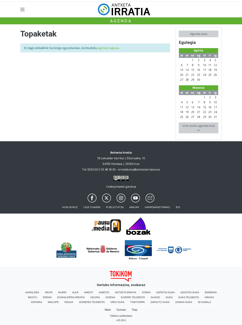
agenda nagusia (108, 48)
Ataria (146, 292)
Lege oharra (91, 207)
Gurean (121, 309)
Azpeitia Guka (165, 292)
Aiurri (62, 292)
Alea (75, 292)
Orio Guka (117, 302)
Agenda (121, 21)
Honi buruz (70, 207)
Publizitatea (115, 207)
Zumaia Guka (183, 302)
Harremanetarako (157, 207)
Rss (178, 207)
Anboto (104, 292)
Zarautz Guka (160, 302)
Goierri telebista (133, 297)
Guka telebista (188, 297)
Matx (108, 309)
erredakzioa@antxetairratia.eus (139, 169)
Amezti (88, 292)
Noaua (68, 302)
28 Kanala (204, 302)
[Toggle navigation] (22, 9)
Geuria (95, 297)
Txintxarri (137, 302)
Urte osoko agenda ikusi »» (198, 128)
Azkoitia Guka (189, 292)
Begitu (32, 297)
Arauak (134, 207)
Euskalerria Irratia (71, 297)
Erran (47, 297)
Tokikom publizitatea (121, 315)
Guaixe (155, 297)
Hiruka (209, 297)
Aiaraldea (32, 292)
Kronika (36, 302)
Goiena (110, 297)
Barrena (211, 292)
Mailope (53, 302)
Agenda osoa (198, 34)
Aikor (48, 292)
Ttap (134, 309)
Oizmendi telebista (92, 302)
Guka (169, 297)
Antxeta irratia (125, 292)
